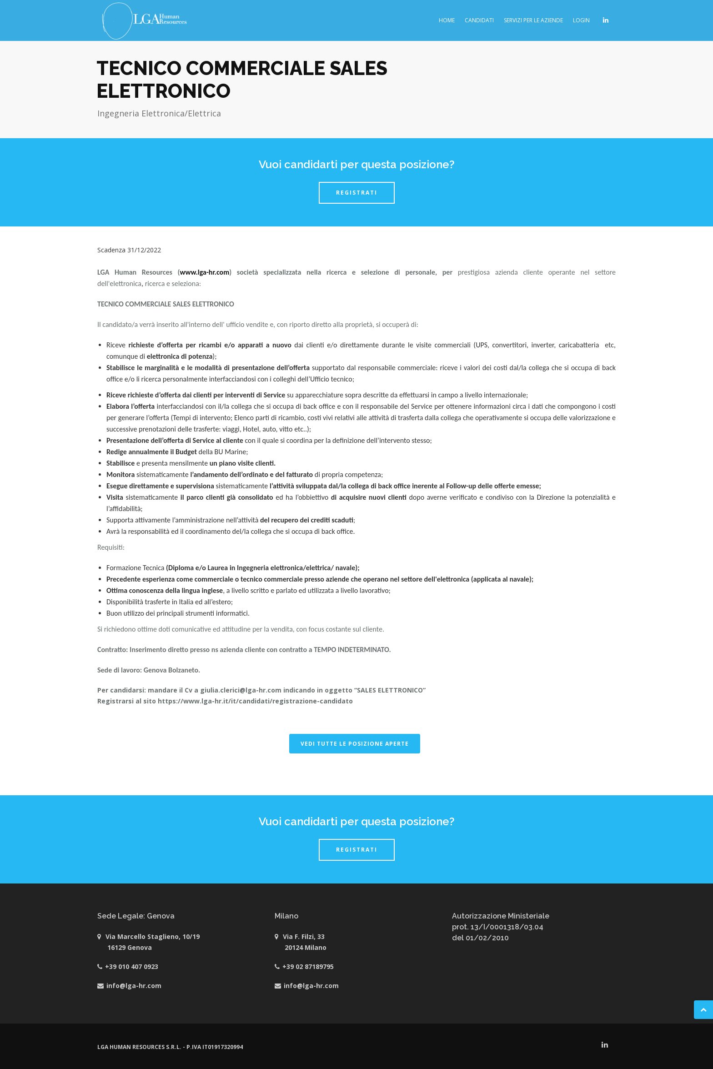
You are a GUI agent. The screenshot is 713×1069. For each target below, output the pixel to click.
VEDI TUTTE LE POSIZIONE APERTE (355, 744)
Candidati (479, 20)
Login (581, 20)
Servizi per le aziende (533, 20)
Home (447, 20)
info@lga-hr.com (133, 985)
